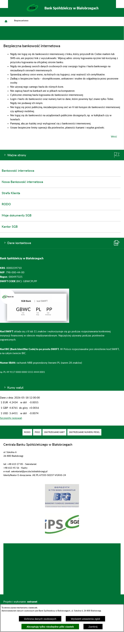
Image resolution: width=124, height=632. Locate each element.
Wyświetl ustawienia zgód (85, 618)
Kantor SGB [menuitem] (10, 226)
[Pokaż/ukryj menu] (120, 4)
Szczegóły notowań (11, 418)
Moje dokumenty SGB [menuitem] (17, 215)
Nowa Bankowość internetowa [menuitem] (22, 182)
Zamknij (93, 626)
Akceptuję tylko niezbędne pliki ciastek (50, 626)
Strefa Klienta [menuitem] (11, 193)
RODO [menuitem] (6, 204)
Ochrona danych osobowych (40, 618)
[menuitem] (27, 432)
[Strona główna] (6, 21)
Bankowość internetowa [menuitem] (18, 170)
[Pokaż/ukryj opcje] (4, 4)
